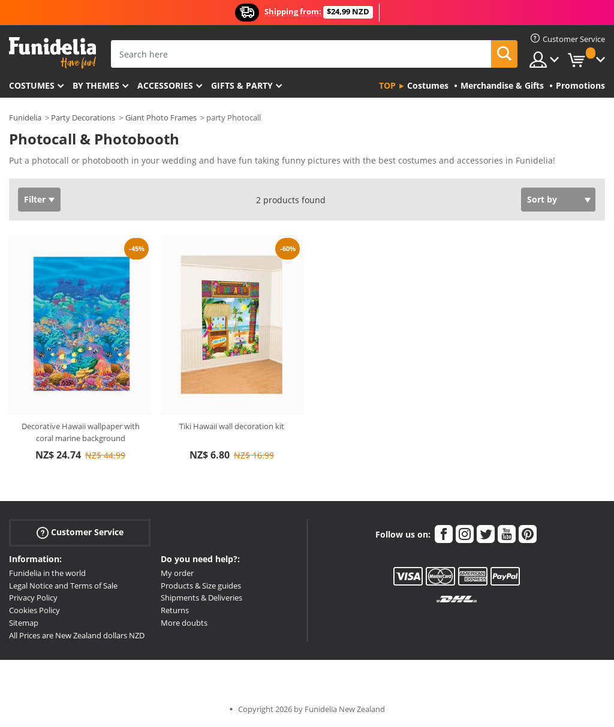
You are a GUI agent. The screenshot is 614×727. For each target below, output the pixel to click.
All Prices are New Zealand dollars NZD (77, 635)
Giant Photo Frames (161, 117)
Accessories (165, 85)
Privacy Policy (33, 597)
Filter (35, 199)
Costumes (32, 85)
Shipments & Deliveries (201, 597)
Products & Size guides (201, 585)
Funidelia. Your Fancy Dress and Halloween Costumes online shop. (52, 53)
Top (387, 85)
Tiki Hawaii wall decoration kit (231, 426)
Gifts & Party (242, 85)
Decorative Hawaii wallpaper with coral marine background (81, 432)
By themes (96, 85)
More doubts (184, 622)
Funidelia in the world (47, 573)
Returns (175, 610)
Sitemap (23, 622)
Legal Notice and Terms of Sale (63, 585)
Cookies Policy (34, 610)
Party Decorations (83, 117)
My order (177, 573)
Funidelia (25, 117)
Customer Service (80, 532)
